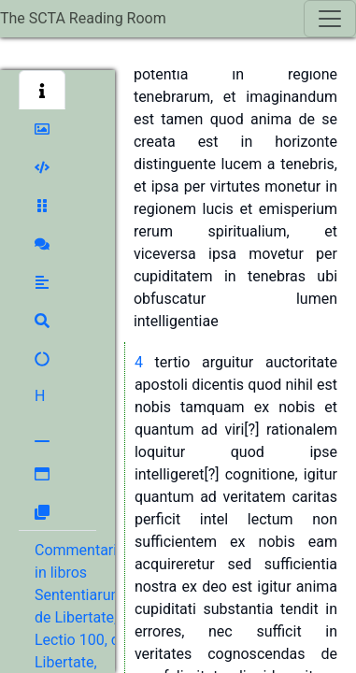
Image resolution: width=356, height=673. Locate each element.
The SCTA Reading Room (83, 18)
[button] (42, 89)
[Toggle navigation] (330, 18)
